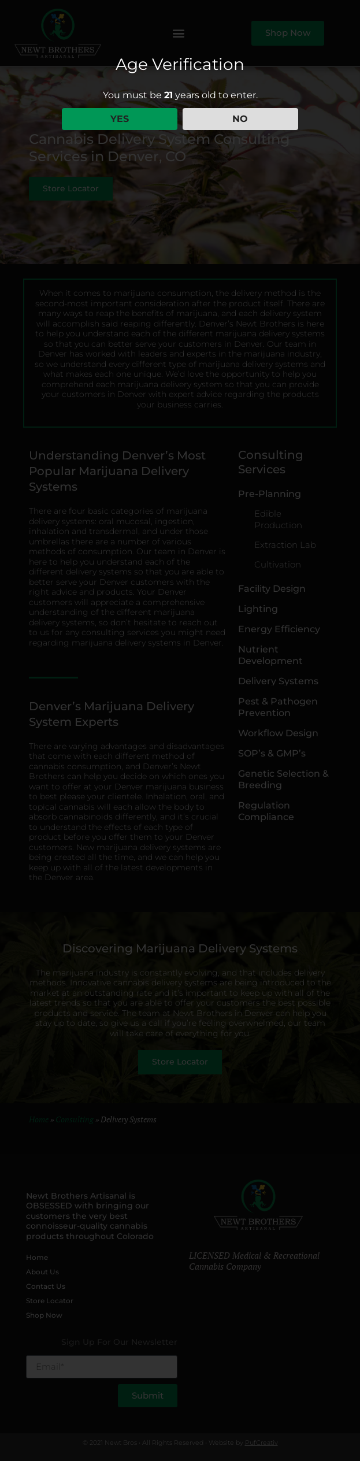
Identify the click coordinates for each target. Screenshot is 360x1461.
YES (119, 118)
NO (240, 118)
